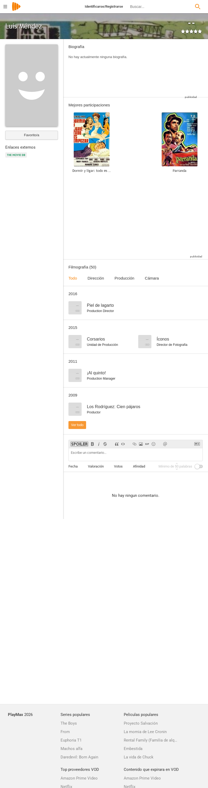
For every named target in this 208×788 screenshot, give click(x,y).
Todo (72, 278)
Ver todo (77, 425)
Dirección (96, 278)
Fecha (73, 466)
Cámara (152, 278)
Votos (118, 466)
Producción (124, 278)
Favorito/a (31, 135)
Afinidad (139, 466)
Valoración (96, 466)
